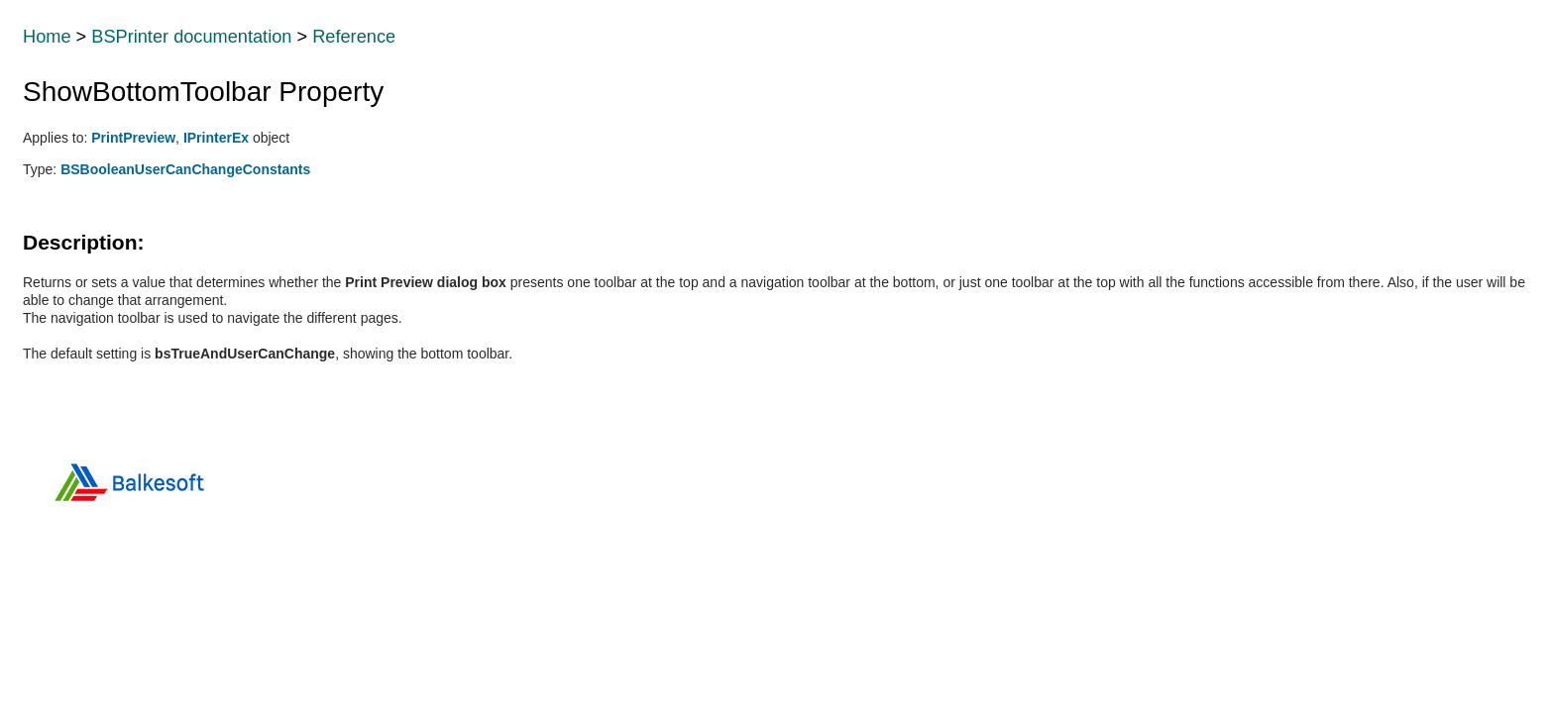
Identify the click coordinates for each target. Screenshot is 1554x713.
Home (47, 37)
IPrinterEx (216, 138)
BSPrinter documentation (191, 37)
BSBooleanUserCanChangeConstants (185, 169)
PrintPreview (133, 138)
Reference (353, 37)
